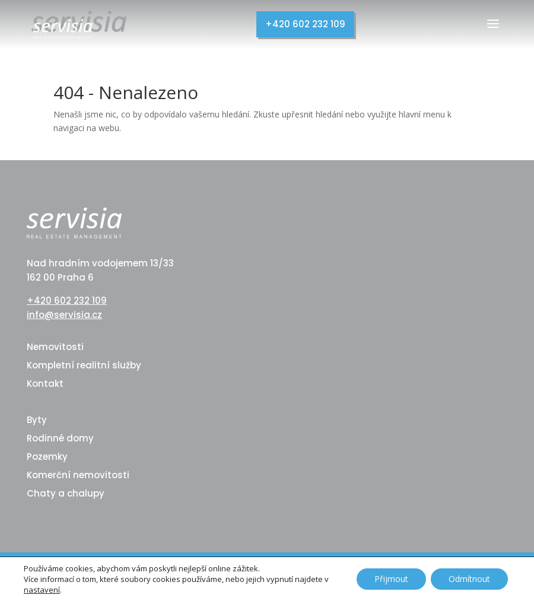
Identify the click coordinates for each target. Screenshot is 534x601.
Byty (37, 420)
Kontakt (45, 383)
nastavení (42, 589)
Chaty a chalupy (65, 493)
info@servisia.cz (64, 315)
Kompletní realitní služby (84, 365)
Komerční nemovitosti (78, 475)
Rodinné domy (60, 438)
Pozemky (47, 456)
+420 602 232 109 (305, 24)
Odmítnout (469, 578)
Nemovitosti (55, 347)
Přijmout (391, 578)
